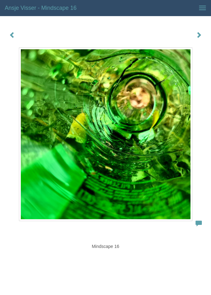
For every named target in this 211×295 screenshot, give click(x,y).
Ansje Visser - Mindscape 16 (41, 8)
